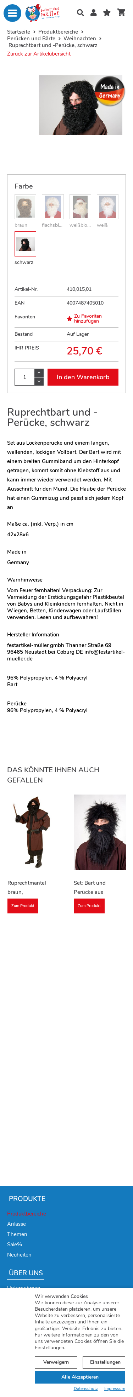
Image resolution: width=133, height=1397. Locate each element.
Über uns (26, 1273)
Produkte (27, 1198)
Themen (17, 1234)
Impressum (114, 1388)
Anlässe (16, 1224)
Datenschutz (86, 1388)
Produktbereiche (26, 1213)
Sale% (14, 1244)
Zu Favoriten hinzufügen (84, 319)
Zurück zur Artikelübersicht (39, 53)
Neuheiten (19, 1254)
